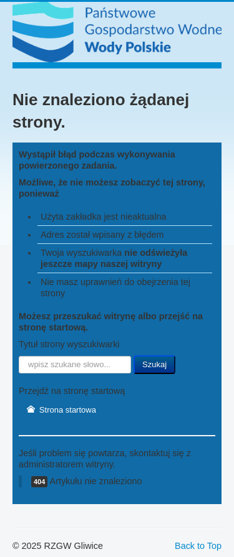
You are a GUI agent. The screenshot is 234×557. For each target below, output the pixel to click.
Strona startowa (61, 409)
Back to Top (198, 546)
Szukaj (154, 364)
